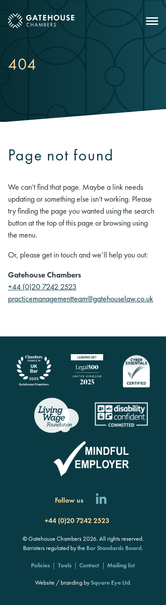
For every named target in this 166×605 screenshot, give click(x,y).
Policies (40, 565)
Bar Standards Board (114, 548)
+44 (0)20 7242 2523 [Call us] (77, 520)
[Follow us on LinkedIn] (101, 500)
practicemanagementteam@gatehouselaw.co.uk (80, 298)
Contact (89, 565)
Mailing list (121, 565)
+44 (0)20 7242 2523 (42, 286)
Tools (65, 565)
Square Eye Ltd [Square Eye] (110, 582)
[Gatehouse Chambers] (41, 21)
